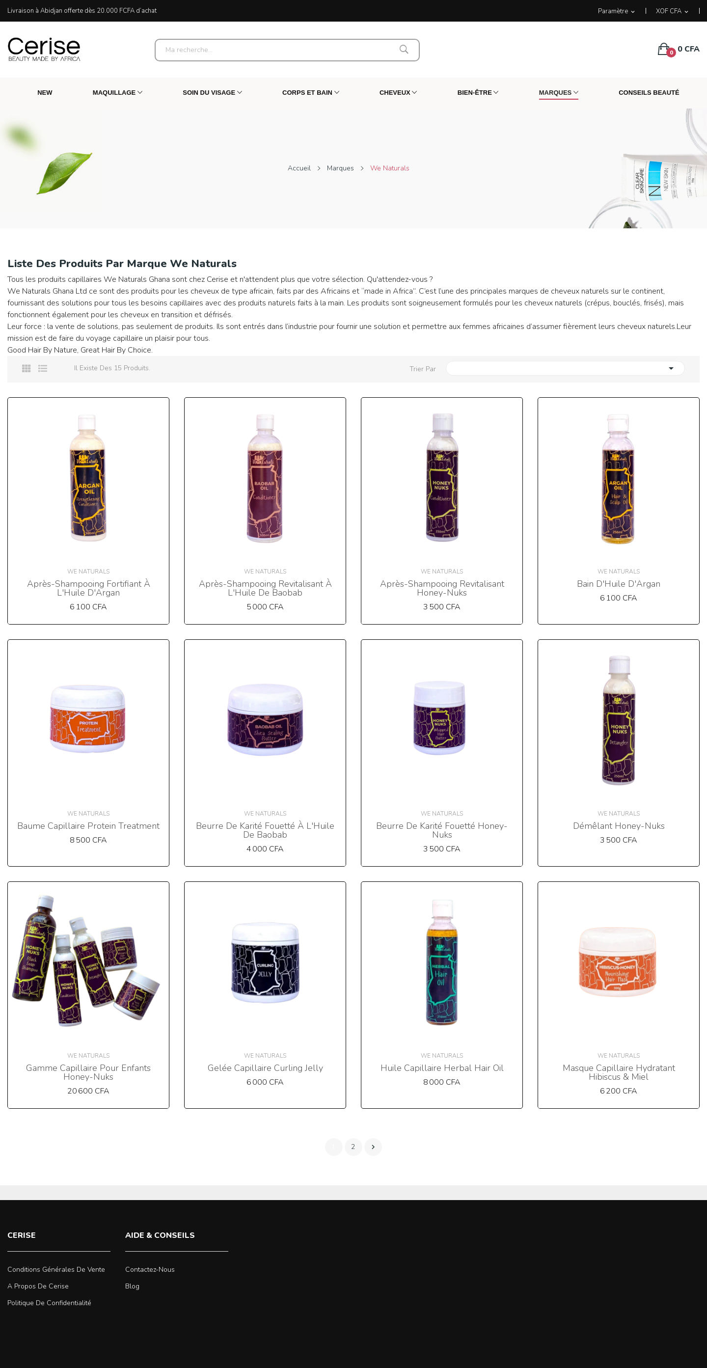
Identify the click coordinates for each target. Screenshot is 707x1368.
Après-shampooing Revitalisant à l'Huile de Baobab (265, 588)
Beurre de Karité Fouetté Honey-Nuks (442, 830)
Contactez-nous (150, 1269)
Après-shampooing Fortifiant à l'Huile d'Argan (88, 588)
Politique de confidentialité (49, 1303)
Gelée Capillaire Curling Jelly (265, 1068)
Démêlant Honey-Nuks (619, 825)
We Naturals (88, 572)
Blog (132, 1286)
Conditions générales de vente (56, 1269)
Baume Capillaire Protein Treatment (88, 825)
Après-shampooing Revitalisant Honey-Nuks (442, 588)
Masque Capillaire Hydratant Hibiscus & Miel (619, 1072)
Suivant (373, 1147)
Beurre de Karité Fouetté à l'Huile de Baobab (265, 830)
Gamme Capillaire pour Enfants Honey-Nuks (88, 1072)
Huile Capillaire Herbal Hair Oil (442, 1068)
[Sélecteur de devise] (673, 11)
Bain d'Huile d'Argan (618, 583)
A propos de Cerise (38, 1286)
